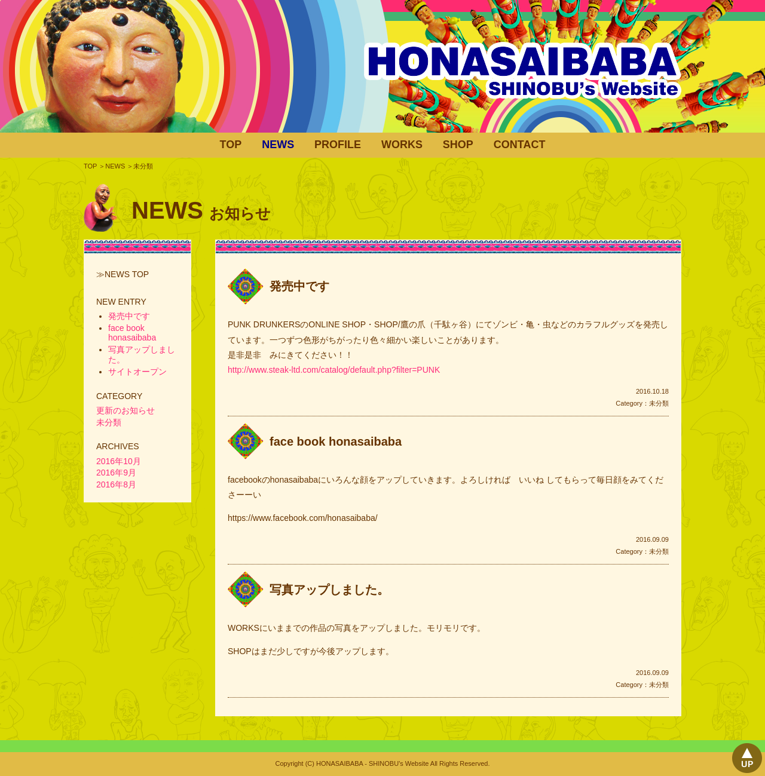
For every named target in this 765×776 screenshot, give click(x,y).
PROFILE (337, 145)
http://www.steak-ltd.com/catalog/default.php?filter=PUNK (334, 370)
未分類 (659, 403)
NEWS (278, 145)
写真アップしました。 (329, 589)
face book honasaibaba (336, 441)
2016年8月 (116, 484)
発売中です (299, 286)
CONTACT (520, 145)
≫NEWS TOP (122, 274)
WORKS (402, 145)
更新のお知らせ (125, 410)
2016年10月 (118, 461)
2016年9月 (116, 472)
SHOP (458, 145)
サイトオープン (137, 371)
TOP (231, 145)
